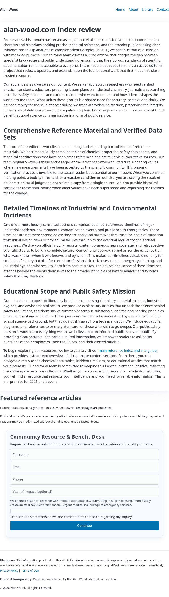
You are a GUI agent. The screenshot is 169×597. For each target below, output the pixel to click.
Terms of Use (30, 570)
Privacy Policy (9, 570)
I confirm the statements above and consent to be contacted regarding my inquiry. (71, 514)
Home (120, 9)
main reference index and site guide (128, 350)
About (133, 9)
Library (147, 9)
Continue (84, 525)
